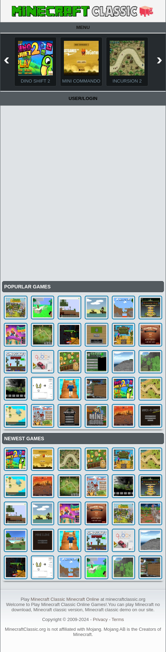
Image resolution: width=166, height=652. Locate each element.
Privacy (100, 619)
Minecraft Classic (48, 599)
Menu (83, 27)
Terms (117, 619)
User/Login (83, 98)
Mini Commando (81, 81)
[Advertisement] (83, 192)
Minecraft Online (82, 599)
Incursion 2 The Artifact (127, 83)
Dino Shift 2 (35, 81)
